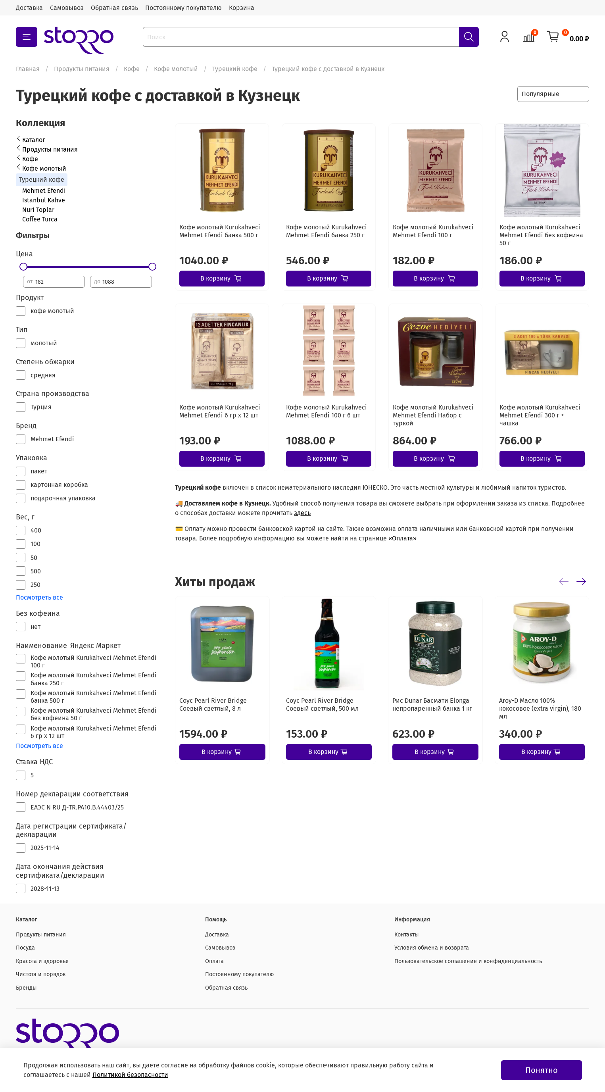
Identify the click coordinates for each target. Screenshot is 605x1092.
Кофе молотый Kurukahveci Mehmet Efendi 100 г (433, 231)
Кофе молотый (176, 69)
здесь (302, 513)
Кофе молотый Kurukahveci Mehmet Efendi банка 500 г (219, 231)
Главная (28, 69)
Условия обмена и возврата (431, 947)
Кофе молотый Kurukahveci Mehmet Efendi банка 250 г (326, 231)
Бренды (26, 987)
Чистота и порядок (40, 974)
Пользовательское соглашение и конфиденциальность (468, 961)
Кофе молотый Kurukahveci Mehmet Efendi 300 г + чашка (539, 415)
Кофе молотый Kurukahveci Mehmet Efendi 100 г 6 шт (326, 411)
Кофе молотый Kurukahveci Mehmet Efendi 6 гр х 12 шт (219, 411)
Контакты (406, 934)
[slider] (23, 267)
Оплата (214, 961)
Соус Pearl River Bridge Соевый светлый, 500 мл (322, 704)
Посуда (25, 947)
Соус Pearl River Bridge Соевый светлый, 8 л (213, 704)
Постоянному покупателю (183, 8)
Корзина (241, 8)
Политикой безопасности (130, 1075)
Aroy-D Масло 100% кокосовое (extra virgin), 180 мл (540, 708)
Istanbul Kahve (43, 200)
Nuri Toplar (38, 209)
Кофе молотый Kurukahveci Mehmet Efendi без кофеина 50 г (541, 235)
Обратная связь (114, 8)
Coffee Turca (40, 219)
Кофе (132, 69)
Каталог (33, 140)
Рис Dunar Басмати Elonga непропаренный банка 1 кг (432, 704)
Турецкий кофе (234, 69)
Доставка (29, 8)
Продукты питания (81, 69)
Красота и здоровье (42, 961)
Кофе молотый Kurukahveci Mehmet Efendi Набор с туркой (433, 415)
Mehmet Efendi (44, 190)
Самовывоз (67, 8)
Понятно (541, 1070)
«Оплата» (402, 538)
